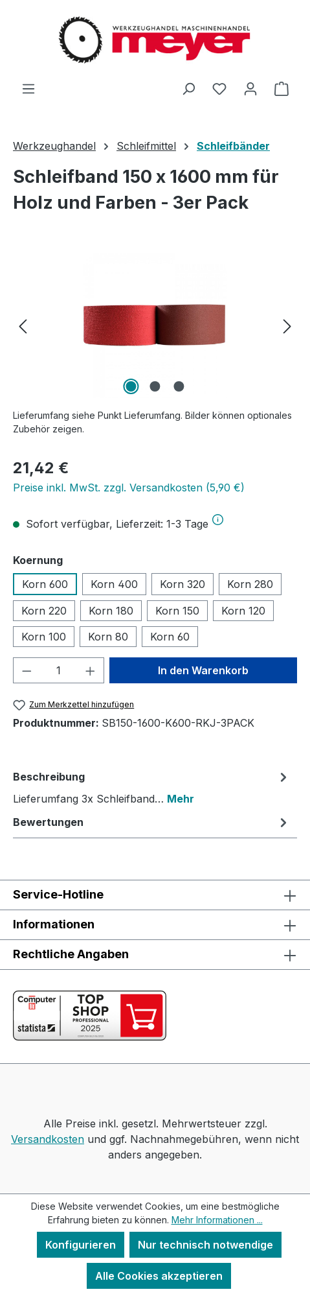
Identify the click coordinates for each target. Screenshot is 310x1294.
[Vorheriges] (22, 325)
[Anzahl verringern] (26, 670)
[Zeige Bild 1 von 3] (131, 386)
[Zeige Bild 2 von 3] (154, 386)
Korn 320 (182, 584)
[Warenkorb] (281, 88)
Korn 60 (170, 636)
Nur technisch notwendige (205, 1244)
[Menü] (28, 88)
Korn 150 (177, 610)
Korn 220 (44, 610)
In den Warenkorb (203, 670)
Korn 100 (43, 636)
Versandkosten (47, 1139)
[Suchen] (188, 88)
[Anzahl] (58, 670)
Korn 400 (114, 584)
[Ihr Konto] (250, 88)
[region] (155, 325)
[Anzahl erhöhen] (90, 670)
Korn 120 (243, 610)
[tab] (152, 787)
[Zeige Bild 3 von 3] (178, 386)
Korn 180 (111, 610)
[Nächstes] (287, 325)
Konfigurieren (80, 1244)
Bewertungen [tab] (152, 822)
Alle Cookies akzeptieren (159, 1275)
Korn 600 (45, 584)
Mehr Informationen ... (217, 1219)
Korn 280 (250, 584)
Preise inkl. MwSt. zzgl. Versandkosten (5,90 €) (129, 487)
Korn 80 (108, 636)
